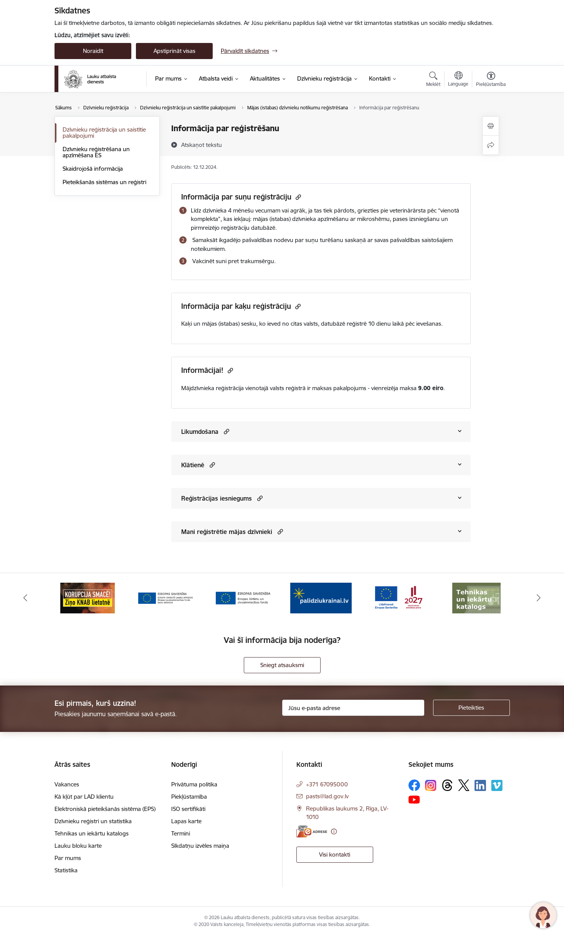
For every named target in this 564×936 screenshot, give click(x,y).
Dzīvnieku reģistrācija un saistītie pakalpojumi (104, 132)
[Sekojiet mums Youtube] (414, 799)
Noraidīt (93, 50)
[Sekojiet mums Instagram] (431, 785)
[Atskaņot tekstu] (201, 144)
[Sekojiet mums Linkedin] (480, 785)
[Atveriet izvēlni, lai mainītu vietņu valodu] (458, 80)
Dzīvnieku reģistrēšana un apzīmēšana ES (96, 152)
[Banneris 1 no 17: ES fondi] (87, 597)
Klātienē (192, 465)
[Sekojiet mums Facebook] (414, 785)
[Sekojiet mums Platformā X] (464, 785)
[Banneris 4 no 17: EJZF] (321, 597)
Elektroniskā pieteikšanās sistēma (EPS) (105, 808)
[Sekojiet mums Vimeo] (497, 785)
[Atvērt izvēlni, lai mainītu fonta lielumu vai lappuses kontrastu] (490, 80)
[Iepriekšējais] (25, 598)
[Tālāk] (538, 598)
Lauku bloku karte (78, 845)
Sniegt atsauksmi (282, 665)
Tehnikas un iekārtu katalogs (92, 833)
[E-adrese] (311, 831)
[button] (225, 431)
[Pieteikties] (471, 708)
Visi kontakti (334, 854)
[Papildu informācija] (334, 831)
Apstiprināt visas (174, 50)
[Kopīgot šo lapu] (491, 145)
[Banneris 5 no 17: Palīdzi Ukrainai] (398, 597)
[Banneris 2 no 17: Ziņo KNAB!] (165, 597)
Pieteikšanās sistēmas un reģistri (104, 182)
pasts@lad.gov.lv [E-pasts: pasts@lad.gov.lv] (327, 796)
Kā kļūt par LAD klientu (84, 796)
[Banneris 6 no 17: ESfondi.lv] (476, 597)
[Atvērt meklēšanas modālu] (433, 80)
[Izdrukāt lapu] (491, 126)
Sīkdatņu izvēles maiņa (200, 845)
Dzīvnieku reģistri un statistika (93, 821)
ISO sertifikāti (188, 808)
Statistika (66, 870)
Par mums (68, 858)
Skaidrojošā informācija (93, 168)
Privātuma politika (194, 784)
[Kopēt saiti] (297, 197)
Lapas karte (186, 821)
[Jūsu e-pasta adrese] (353, 708)
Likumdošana (199, 431)
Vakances (67, 784)
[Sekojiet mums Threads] (447, 785)
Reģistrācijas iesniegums (216, 498)
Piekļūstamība (189, 796)
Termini (180, 833)
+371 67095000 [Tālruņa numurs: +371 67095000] (327, 784)
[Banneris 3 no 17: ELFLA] (243, 597)
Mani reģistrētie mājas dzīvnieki (226, 532)
